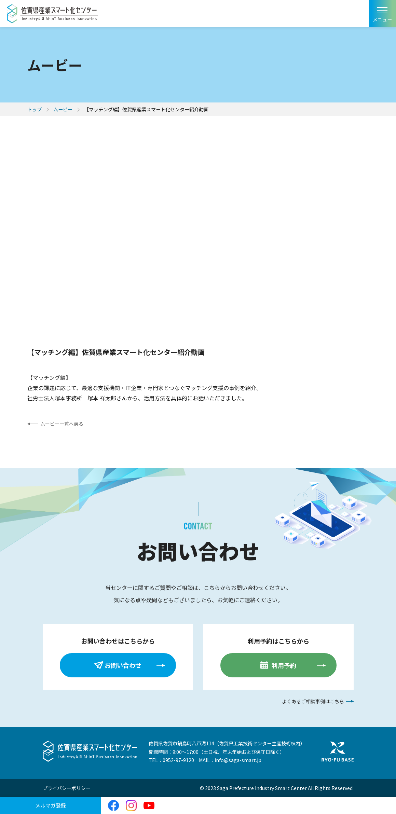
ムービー (62, 109)
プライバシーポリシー (67, 788)
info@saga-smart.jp (238, 760)
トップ (34, 109)
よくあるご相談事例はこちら (313, 701)
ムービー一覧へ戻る (61, 423)
